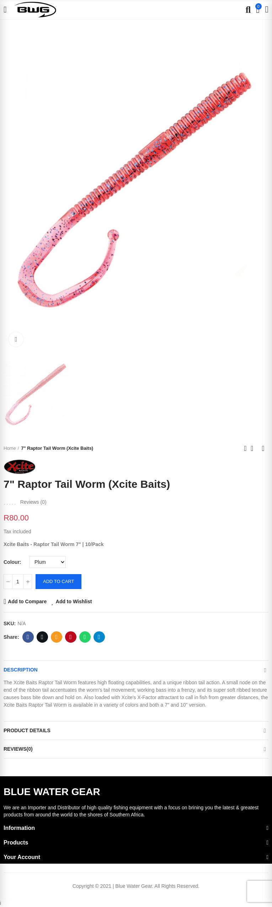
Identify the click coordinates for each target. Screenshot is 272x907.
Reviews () (33, 502)
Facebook (28, 637)
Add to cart (58, 581)
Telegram (99, 637)
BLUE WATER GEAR (52, 791)
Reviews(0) (18, 749)
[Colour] (47, 562)
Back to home (254, 448)
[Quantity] (18, 581)
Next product (263, 448)
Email (56, 637)
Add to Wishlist (74, 601)
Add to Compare (27, 601)
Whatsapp (85, 637)
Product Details (27, 730)
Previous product (245, 448)
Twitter (42, 637)
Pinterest (70, 637)
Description (21, 670)
